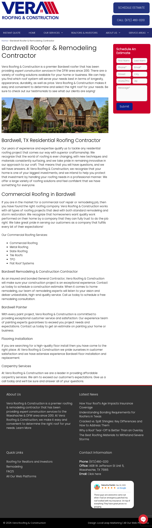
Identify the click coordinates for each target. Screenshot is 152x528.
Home (32, 32)
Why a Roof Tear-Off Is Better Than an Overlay (111, 430)
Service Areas (140, 33)
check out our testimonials (30, 91)
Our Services (55, 33)
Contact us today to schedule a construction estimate (55, 285)
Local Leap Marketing (109, 522)
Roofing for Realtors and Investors (29, 462)
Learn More (23, 428)
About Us (115, 33)
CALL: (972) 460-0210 (131, 20)
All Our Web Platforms (21, 476)
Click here (94, 474)
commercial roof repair (58, 202)
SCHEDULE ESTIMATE (131, 8)
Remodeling (14, 467)
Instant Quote (11, 32)
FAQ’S (10, 471)
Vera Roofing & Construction (21, 67)
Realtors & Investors (84, 32)
